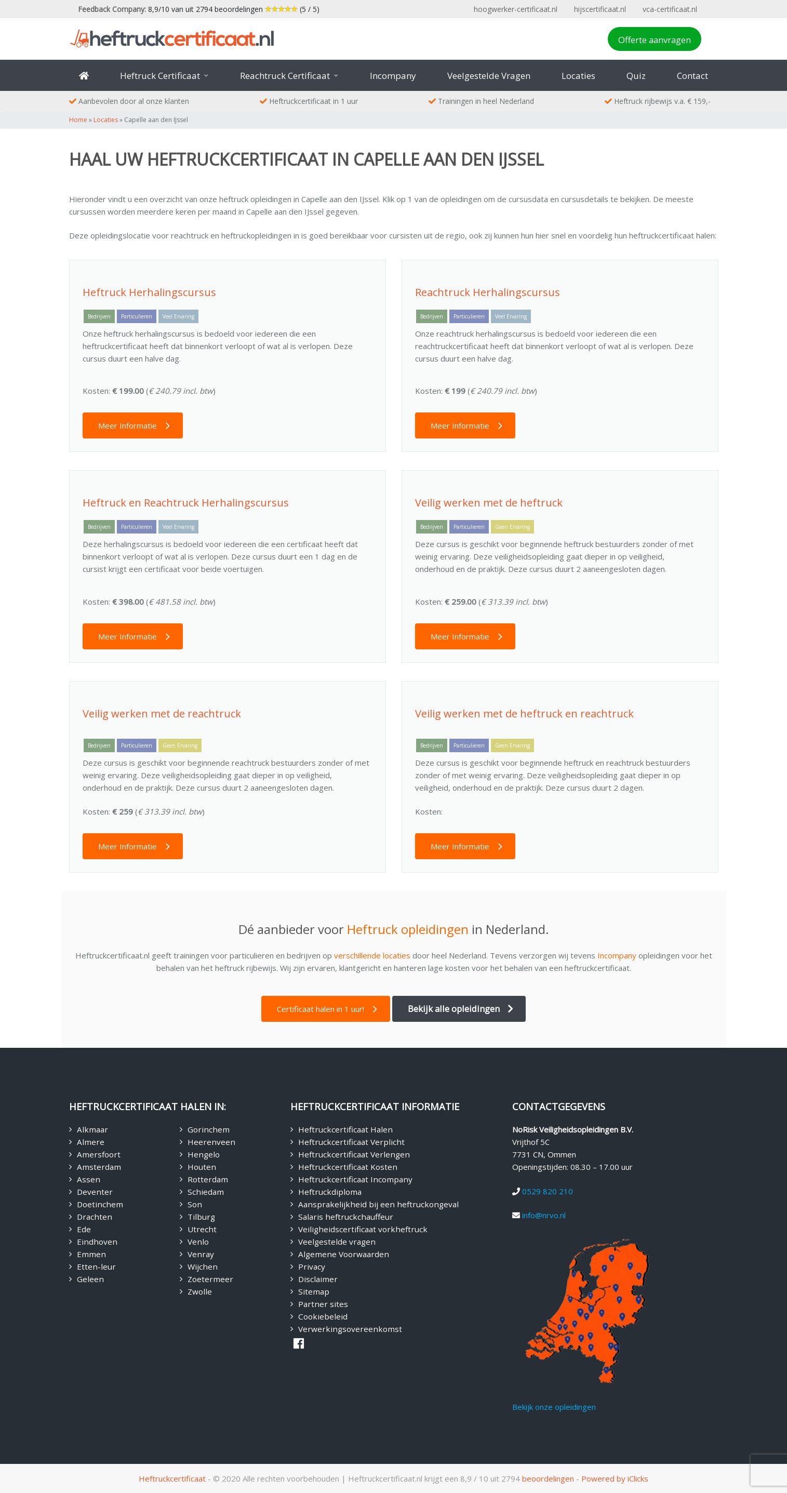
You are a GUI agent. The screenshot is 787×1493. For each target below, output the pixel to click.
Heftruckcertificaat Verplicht (351, 1142)
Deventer (95, 1192)
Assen (88, 1179)
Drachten (94, 1216)
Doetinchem (100, 1204)
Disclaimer (318, 1279)
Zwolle (200, 1291)
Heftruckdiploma (330, 1192)
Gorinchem (209, 1129)
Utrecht (202, 1229)
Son (195, 1204)
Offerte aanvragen (654, 40)
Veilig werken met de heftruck (489, 503)
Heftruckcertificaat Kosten (347, 1167)
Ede (84, 1229)
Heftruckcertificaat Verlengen (354, 1154)
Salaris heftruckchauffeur (345, 1216)
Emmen (91, 1254)
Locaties (106, 119)
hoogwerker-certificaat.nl (515, 9)
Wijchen (203, 1266)
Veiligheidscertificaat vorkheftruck (363, 1229)
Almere (90, 1142)
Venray (201, 1254)
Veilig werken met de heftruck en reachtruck (524, 713)
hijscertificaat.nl (600, 9)
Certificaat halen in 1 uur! (320, 1009)
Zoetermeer (210, 1279)
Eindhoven (97, 1241)
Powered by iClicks (614, 1478)
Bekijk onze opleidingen (554, 1407)
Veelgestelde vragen (337, 1241)
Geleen (90, 1279)
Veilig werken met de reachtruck (162, 713)
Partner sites (323, 1304)
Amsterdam (99, 1167)
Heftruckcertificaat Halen (345, 1129)
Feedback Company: (112, 9)
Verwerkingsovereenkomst (350, 1329)
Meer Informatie (127, 425)
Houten (202, 1167)
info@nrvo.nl (544, 1215)
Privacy (311, 1266)
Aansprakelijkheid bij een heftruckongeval (378, 1204)
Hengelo (204, 1154)
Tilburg (201, 1216)
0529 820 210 (547, 1191)
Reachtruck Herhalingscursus (487, 292)
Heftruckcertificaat (172, 1478)
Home (78, 119)
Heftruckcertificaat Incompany (355, 1179)
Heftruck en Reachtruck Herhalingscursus (186, 503)
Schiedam (206, 1192)
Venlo (198, 1241)
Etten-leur (96, 1266)
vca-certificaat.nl (670, 9)
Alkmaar (92, 1129)
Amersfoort (99, 1154)
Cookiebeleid (323, 1316)
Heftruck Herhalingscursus (149, 292)
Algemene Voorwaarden (343, 1254)
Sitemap (313, 1291)
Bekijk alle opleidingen (454, 1009)
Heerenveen (211, 1142)
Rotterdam (208, 1179)
